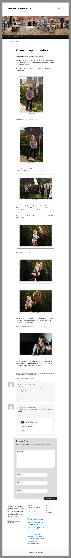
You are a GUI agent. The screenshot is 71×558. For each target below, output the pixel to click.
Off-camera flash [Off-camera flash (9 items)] (35, 530)
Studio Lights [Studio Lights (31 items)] (39, 539)
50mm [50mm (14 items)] (40, 507)
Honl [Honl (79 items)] (31, 525)
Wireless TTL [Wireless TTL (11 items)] (38, 543)
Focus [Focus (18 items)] (28, 522)
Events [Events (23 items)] (29, 516)
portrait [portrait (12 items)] (36, 532)
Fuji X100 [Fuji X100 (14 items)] (35, 522)
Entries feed (49, 509)
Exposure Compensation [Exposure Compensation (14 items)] (37, 516)
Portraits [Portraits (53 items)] (30, 534)
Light (31, 373)
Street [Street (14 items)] (28, 538)
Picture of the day (37, 373)
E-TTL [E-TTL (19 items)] (41, 514)
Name (19, 474)
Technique (44, 373)
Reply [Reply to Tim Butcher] (20, 399)
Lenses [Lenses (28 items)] (29, 527)
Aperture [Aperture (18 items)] (29, 510)
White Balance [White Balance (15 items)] (33, 541)
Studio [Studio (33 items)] (32, 539)
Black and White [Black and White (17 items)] (31, 512)
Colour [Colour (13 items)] (37, 514)
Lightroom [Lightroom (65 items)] (40, 528)
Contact (28, 36)
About (22, 36)
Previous (56, 41)
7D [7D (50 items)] (38, 508)
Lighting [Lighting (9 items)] (33, 527)
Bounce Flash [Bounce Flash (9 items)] (39, 512)
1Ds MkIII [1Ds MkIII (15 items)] (34, 507)
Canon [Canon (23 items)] (29, 514)
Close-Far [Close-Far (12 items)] (33, 514)
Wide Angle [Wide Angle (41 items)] (31, 543)
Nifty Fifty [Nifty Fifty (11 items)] (29, 530)
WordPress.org (50, 512)
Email (19, 482)
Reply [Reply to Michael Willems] (22, 431)
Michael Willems (21, 374)
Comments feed (50, 510)
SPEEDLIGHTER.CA (19, 8)
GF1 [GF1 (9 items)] (42, 522)
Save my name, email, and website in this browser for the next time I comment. (35, 495)
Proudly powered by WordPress (35, 552)
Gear (28, 373)
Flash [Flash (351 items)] (30, 519)
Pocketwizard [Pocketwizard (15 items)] (30, 532)
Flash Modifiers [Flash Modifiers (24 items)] (38, 519)
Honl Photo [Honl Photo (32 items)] (37, 525)
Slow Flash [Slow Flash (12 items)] (29, 536)
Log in (47, 507)
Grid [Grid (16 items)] (28, 525)
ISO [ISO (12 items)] (42, 525)
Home (9, 36)
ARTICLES (16, 36)
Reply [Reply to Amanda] (20, 415)
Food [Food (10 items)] (32, 522)
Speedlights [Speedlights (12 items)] (39, 536)
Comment (20, 451)
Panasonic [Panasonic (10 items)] (41, 530)
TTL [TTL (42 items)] (28, 541)
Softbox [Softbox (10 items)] (34, 536)
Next (61, 41)
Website (19, 490)
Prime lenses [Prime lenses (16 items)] (37, 534)
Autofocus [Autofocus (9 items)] (34, 510)
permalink (34, 374)
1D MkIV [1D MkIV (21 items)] (29, 507)
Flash (53, 373)
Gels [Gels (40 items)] (39, 522)
